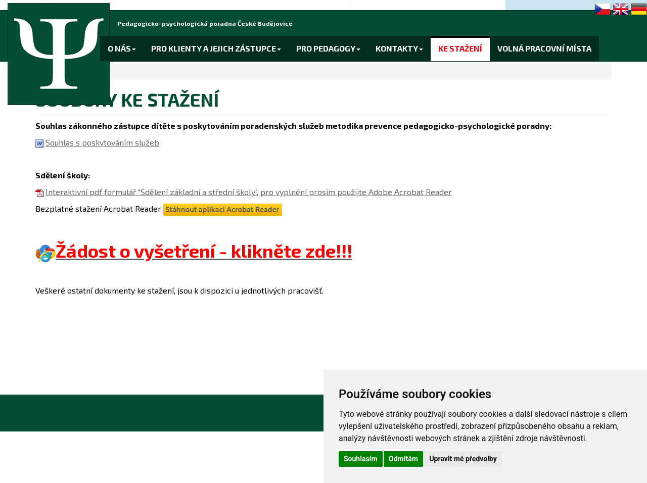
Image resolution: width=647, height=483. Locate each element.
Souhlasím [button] (361, 459)
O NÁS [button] (122, 48)
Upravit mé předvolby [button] (462, 459)
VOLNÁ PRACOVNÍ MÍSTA (544, 48)
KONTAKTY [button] (399, 48)
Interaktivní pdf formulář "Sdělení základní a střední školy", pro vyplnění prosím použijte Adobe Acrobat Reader (248, 192)
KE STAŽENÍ (460, 48)
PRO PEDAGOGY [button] (328, 48)
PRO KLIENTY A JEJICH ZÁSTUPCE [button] (216, 48)
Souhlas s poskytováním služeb (102, 142)
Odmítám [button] (403, 459)
